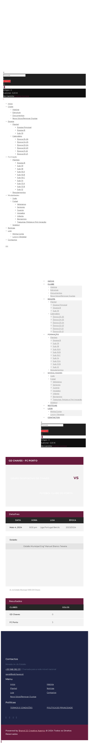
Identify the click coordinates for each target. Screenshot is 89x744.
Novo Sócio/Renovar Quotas (25, 118)
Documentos (18, 115)
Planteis (16, 160)
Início (10, 104)
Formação (12, 157)
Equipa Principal (24, 127)
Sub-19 (20, 133)
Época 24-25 (22, 142)
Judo (15, 198)
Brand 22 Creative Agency (32, 730)
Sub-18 (20, 169)
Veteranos (21, 204)
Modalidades (13, 195)
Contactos (12, 240)
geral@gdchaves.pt (15, 674)
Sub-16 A (21, 172)
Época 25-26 (22, 139)
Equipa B (21, 130)
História (16, 109)
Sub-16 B (21, 175)
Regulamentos (19, 192)
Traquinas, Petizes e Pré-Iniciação (31, 222)
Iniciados (21, 213)
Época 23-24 (22, 145)
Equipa (11, 121)
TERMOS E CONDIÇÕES (21, 708)
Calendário (17, 136)
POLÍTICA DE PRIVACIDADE (60, 708)
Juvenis (20, 210)
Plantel (16, 124)
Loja (9, 231)
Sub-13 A (21, 183)
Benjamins (21, 219)
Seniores (21, 207)
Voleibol (16, 225)
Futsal (15, 201)
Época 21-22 (22, 151)
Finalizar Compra (21, 96)
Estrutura (17, 112)
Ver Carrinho (8, 96)
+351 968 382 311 (13, 669)
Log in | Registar (20, 237)
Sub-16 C (21, 177)
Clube (10, 106)
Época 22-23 (22, 148)
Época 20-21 (22, 154)
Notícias (11, 228)
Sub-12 (20, 189)
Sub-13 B (21, 186)
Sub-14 (20, 181)
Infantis (20, 216)
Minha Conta (18, 234)
